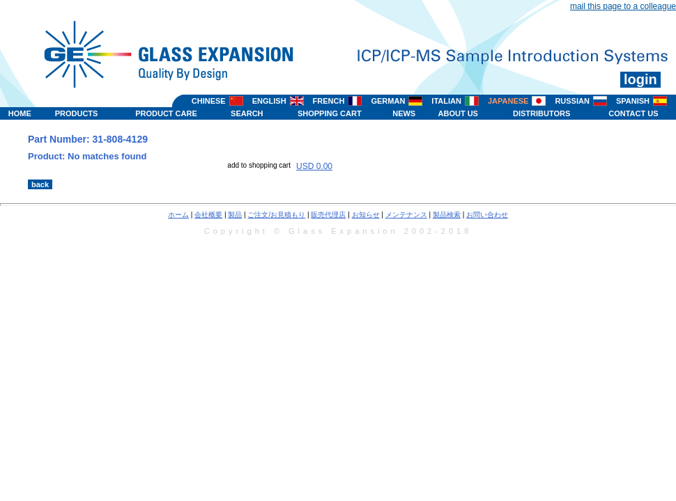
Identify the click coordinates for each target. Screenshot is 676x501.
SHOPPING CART (330, 113)
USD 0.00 (314, 166)
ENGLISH (269, 101)
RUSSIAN (572, 101)
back (40, 184)
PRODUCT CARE (166, 113)
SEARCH (247, 113)
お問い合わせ (487, 214)
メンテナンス (406, 214)
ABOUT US (458, 113)
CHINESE (209, 101)
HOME (19, 113)
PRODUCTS (76, 113)
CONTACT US (633, 113)
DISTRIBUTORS (541, 113)
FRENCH (329, 101)
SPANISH (633, 101)
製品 (235, 214)
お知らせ (366, 214)
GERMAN (388, 101)
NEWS (403, 113)
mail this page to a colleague (623, 6)
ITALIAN (446, 101)
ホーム (178, 214)
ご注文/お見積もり (276, 214)
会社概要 (208, 214)
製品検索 (447, 214)
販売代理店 (328, 214)
